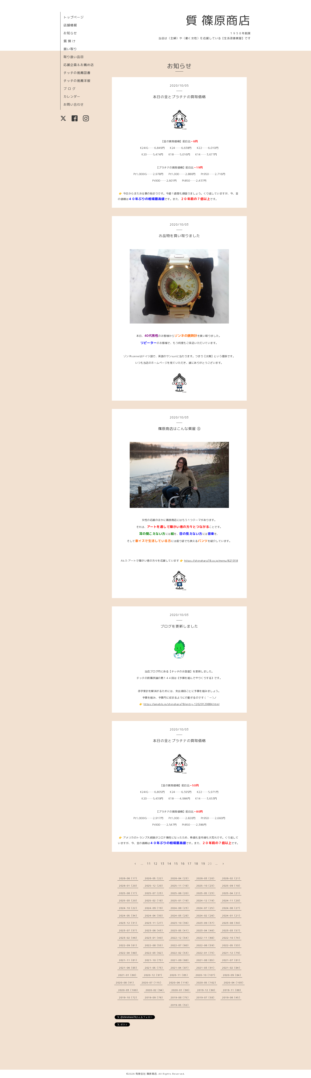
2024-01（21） (231, 915)
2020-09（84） (232, 975)
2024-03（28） (180, 915)
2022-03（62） (154, 952)
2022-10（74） (231, 937)
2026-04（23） (180, 878)
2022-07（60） (180, 945)
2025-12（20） (154, 885)
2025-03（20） (128, 900)
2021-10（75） (154, 960)
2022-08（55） (154, 945)
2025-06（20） (180, 893)
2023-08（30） (231, 923)
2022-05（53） (231, 945)
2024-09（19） (154, 908)
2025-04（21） (231, 893)
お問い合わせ (73, 104)
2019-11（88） (232, 990)
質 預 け (69, 41)
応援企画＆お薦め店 (78, 65)
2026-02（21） (231, 878)
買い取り (70, 49)
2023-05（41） (180, 930)
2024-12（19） (206, 900)
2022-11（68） (206, 937)
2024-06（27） (231, 908)
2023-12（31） (128, 923)
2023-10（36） (180, 923)
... (142, 863)
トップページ (73, 17)
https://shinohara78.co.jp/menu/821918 (211, 560)
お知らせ (70, 33)
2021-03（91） (206, 967)
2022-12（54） (180, 937)
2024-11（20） (231, 900)
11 (149, 863)
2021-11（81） (128, 960)
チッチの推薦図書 (76, 73)
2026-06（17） (128, 878)
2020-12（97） (153, 975)
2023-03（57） (231, 930)
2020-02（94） (155, 990)
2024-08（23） (180, 908)
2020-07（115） (152, 982)
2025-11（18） (180, 885)
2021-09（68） (180, 960)
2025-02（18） (154, 900)
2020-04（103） (234, 982)
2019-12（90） (206, 990)
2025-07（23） (154, 893)
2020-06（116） (179, 982)
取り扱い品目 (73, 57)
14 (169, 863)
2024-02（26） (206, 915)
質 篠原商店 (218, 20)
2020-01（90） (181, 990)
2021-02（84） (231, 967)
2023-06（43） (154, 930)
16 (183, 863)
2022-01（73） (206, 952)
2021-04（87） (180, 967)
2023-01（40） (154, 937)
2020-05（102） (206, 982)
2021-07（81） (231, 960)
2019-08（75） (180, 997)
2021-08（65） (206, 960)
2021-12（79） (231, 952)
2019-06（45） (231, 997)
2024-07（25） (206, 908)
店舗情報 (70, 25)
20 (210, 863)
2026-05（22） (154, 878)
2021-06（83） (128, 967)
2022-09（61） (128, 945)
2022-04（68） (128, 952)
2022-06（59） (206, 945)
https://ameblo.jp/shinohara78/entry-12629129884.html (182, 704)
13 (162, 863)
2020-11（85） (179, 975)
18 (196, 863)
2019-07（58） (206, 997)
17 (189, 863)
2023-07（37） (128, 930)
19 (203, 863)
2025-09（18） (231, 885)
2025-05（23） (206, 893)
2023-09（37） (206, 923)
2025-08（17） (128, 893)
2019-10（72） (128, 997)
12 (155, 863)
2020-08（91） (125, 982)
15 (176, 863)
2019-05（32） (180, 1005)
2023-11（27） (154, 923)
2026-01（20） (128, 885)
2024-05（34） (128, 915)
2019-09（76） (154, 997)
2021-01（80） (127, 975)
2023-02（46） (128, 937)
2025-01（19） (180, 900)
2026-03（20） (206, 878)
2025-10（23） (206, 885)
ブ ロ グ (69, 88)
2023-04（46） (206, 930)
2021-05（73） (154, 967)
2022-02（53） (180, 952)
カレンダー (71, 96)
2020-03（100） (128, 990)
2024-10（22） (128, 908)
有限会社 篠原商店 (146, 1073)
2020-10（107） (206, 975)
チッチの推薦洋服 (76, 81)
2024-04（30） (154, 915)
